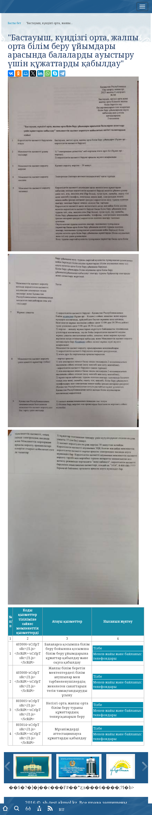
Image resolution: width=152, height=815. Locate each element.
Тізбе (97, 648)
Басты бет (14, 23)
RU (61, 809)
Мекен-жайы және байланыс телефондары (117, 656)
